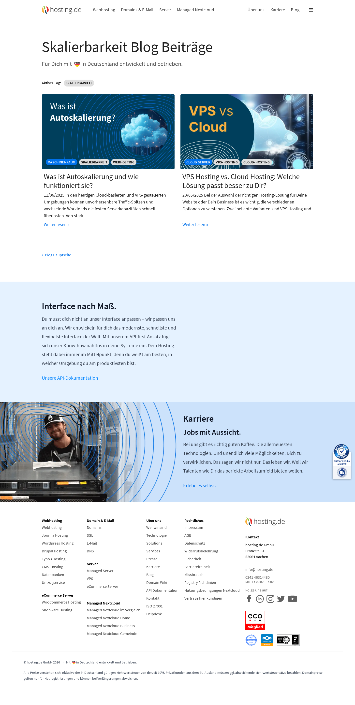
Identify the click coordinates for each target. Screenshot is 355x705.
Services (153, 550)
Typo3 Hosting (53, 558)
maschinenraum (61, 162)
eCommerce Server (102, 586)
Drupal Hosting (54, 550)
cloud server (198, 162)
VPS (90, 578)
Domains (94, 527)
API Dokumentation (162, 590)
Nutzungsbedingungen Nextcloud (212, 590)
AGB (187, 535)
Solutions (154, 543)
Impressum (193, 527)
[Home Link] (61, 10)
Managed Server (100, 570)
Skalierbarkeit (80, 83)
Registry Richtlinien (200, 582)
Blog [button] (295, 10)
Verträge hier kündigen (203, 598)
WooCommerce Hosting (61, 602)
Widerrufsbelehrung (201, 550)
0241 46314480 (279, 579)
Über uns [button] (256, 10)
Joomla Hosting (55, 535)
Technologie (156, 535)
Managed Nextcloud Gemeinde (112, 633)
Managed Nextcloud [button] (195, 10)
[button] (310, 9)
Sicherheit (192, 558)
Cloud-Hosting (256, 162)
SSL (90, 535)
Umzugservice (53, 582)
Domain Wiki (156, 582)
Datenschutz (194, 543)
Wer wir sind (156, 527)
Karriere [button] (277, 10)
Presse (151, 558)
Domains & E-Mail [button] (137, 10)
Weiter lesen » (57, 224)
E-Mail (92, 543)
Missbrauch (194, 574)
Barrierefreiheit (197, 566)
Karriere (153, 566)
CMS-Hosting (52, 566)
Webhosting (123, 162)
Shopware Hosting (57, 609)
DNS (90, 550)
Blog (150, 574)
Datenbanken (53, 574)
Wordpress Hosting (58, 543)
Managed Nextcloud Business (111, 625)
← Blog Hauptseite (56, 254)
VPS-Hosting (227, 162)
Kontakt (152, 598)
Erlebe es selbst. (199, 485)
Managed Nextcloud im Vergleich (113, 609)
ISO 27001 (154, 606)
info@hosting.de (259, 569)
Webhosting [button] (104, 10)
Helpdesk (154, 613)
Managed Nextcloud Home (108, 617)
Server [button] (165, 10)
